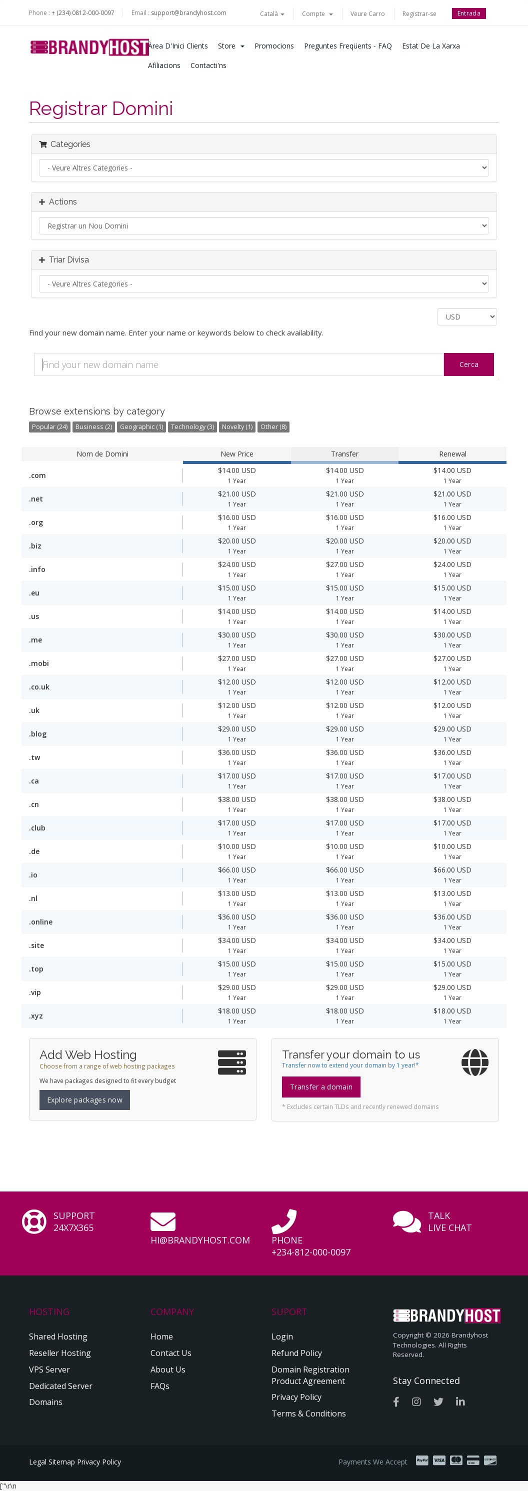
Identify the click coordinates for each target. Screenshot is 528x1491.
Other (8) (273, 426)
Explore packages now (84, 1099)
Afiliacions (164, 65)
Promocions (274, 45)
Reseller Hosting (60, 1353)
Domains (45, 1402)
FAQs (160, 1386)
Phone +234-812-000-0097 (311, 1246)
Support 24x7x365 (74, 1222)
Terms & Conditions (309, 1413)
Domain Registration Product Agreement (311, 1375)
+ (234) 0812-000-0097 (83, 12)
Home (161, 1336)
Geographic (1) (141, 426)
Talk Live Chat (450, 1222)
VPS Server (49, 1369)
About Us (168, 1369)
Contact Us (171, 1353)
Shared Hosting (58, 1336)
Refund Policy (297, 1353)
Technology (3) (192, 426)
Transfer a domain (321, 1087)
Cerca (469, 364)
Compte (317, 14)
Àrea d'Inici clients (178, 45)
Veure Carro (367, 14)
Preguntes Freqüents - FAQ (348, 45)
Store (231, 45)
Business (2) (94, 426)
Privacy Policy (297, 1397)
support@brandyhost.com (188, 12)
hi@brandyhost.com (200, 1240)
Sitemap (61, 1461)
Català (272, 14)
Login (282, 1336)
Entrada (469, 13)
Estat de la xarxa (431, 45)
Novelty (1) (237, 426)
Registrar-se (419, 14)
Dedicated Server (60, 1386)
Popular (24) (50, 426)
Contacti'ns (208, 65)
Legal (37, 1461)
